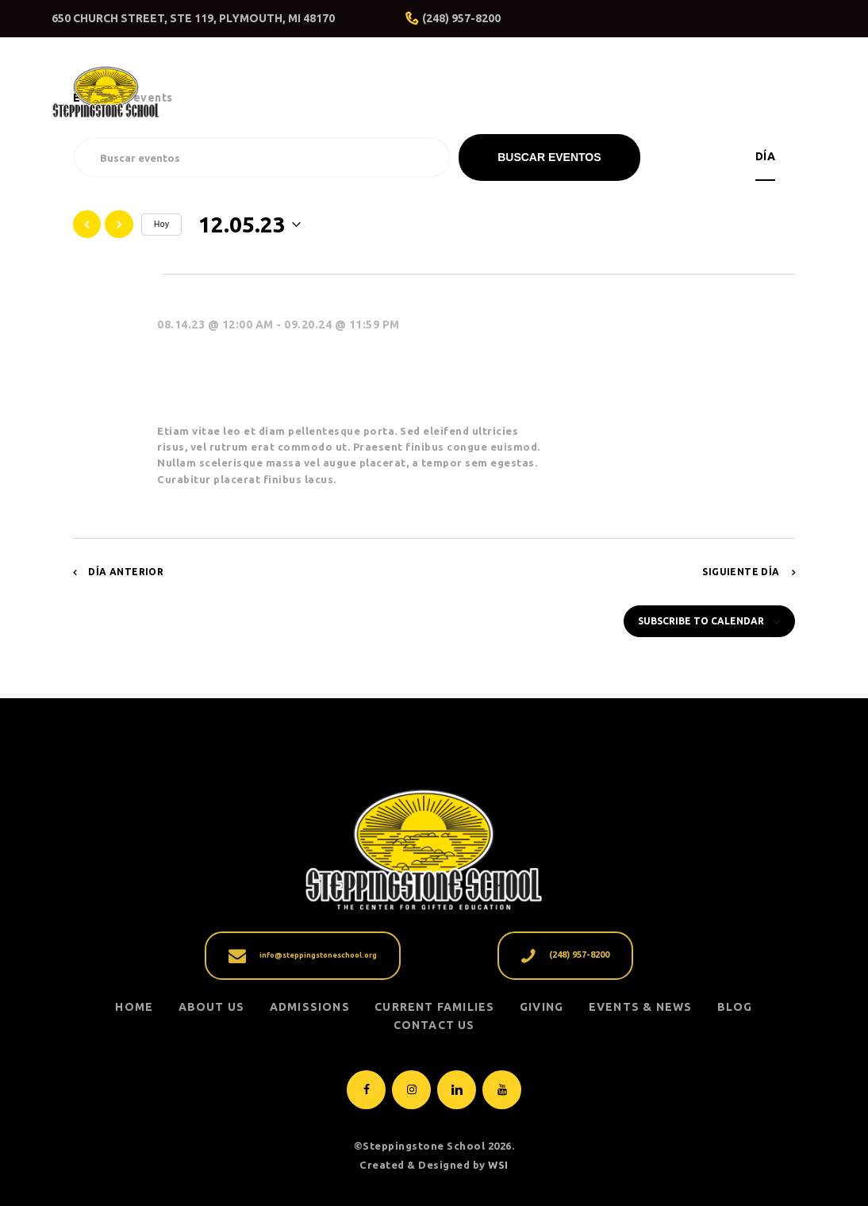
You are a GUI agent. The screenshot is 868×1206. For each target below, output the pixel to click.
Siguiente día (740, 572)
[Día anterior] (87, 224)
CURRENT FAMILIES (434, 1007)
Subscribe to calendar (701, 621)
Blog (735, 1007)
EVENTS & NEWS (641, 1007)
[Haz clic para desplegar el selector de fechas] (249, 224)
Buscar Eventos (549, 157)
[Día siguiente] (119, 224)
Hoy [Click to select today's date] (161, 224)
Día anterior (125, 572)
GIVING (541, 1007)
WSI (498, 1164)
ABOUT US (212, 1007)
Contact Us (434, 1025)
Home (134, 1007)
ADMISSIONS (310, 1007)
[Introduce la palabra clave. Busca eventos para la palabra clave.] (262, 157)
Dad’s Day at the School (287, 361)
